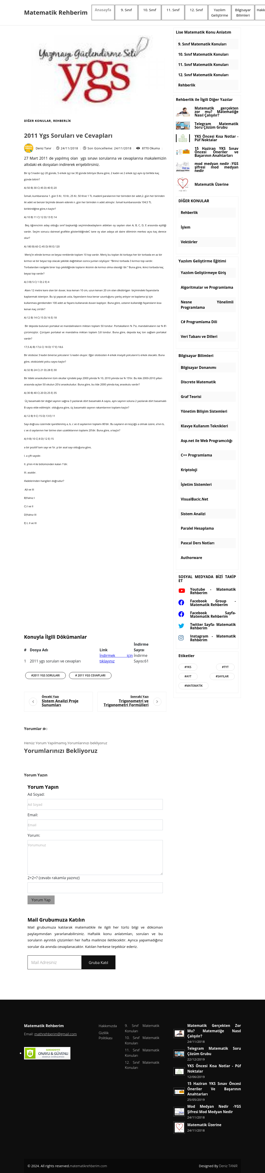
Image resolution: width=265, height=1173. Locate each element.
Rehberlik (62, 121)
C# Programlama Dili (199, 321)
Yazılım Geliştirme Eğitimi (202, 261)
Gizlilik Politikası (105, 1035)
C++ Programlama (196, 455)
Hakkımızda (108, 1025)
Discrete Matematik (198, 382)
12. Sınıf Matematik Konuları (203, 74)
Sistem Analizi (193, 513)
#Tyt (225, 667)
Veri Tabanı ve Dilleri (199, 336)
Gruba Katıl (98, 962)
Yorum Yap (41, 899)
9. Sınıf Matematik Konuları (202, 44)
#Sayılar (222, 676)
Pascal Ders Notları (197, 543)
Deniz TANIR (228, 1166)
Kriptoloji (189, 469)
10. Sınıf (149, 9)
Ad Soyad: (36, 794)
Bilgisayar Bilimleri (243, 12)
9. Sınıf (126, 9)
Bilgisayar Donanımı (198, 367)
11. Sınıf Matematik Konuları (203, 64)
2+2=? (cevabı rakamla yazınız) (54, 877)
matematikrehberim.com (88, 1166)
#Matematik (193, 686)
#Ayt (188, 676)
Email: (33, 814)
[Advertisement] (95, 584)
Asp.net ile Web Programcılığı (206, 440)
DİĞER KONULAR (37, 121)
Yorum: (34, 835)
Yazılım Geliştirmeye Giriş (203, 272)
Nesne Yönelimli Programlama (207, 305)
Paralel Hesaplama (197, 528)
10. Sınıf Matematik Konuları (203, 54)
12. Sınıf (196, 9)
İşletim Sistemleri (196, 484)
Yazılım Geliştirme (219, 12)
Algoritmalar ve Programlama (207, 287)
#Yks (188, 667)
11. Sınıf (173, 9)
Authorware (191, 557)
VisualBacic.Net (194, 499)
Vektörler (189, 242)
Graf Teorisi (191, 396)
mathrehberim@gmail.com (55, 1034)
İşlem (185, 227)
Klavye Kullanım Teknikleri (204, 426)
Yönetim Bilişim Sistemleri (204, 411)
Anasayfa (103, 9)
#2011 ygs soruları (45, 675)
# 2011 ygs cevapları (90, 675)
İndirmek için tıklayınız (116, 658)
